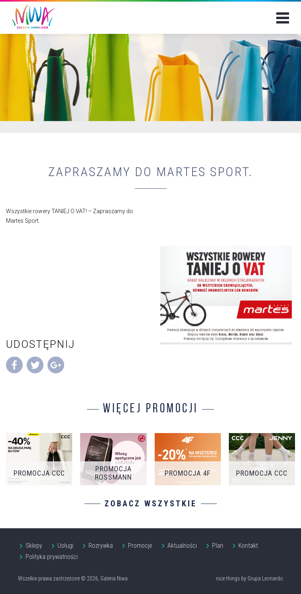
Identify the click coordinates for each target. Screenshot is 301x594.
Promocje (140, 545)
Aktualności (182, 545)
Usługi (65, 545)
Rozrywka (101, 545)
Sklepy (34, 545)
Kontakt (248, 545)
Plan (217, 545)
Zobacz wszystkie (150, 503)
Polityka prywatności (52, 557)
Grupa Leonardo (265, 578)
